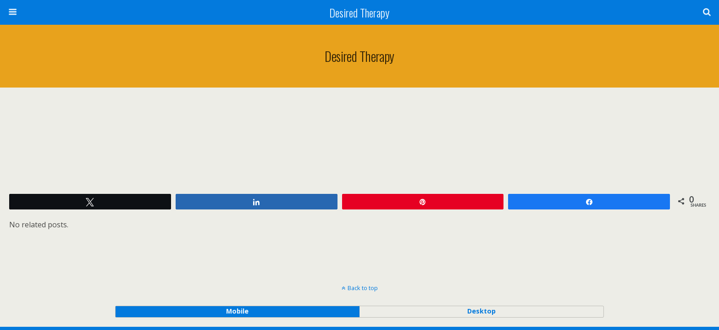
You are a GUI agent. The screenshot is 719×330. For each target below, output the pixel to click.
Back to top (363, 288)
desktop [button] (481, 311)
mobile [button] (237, 311)
